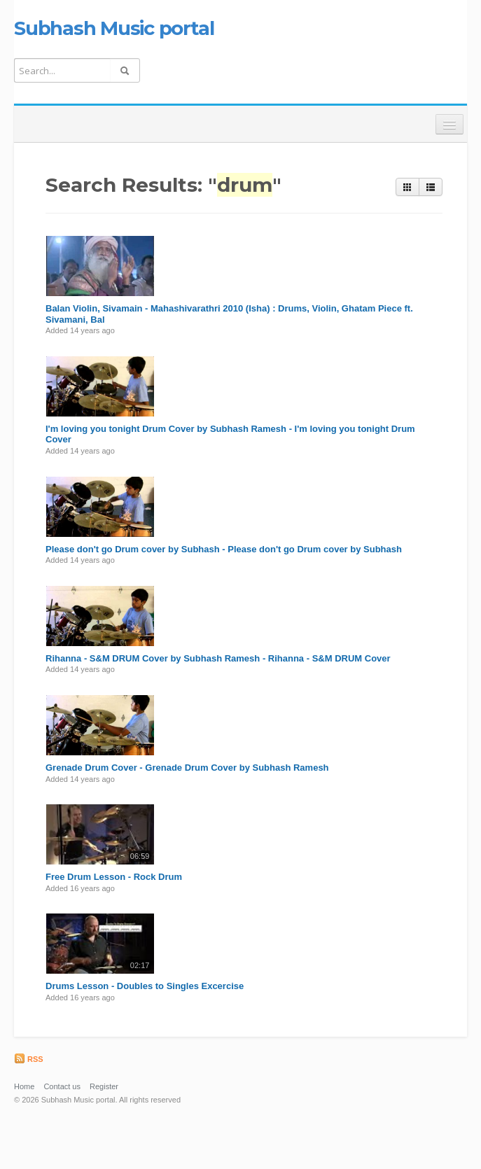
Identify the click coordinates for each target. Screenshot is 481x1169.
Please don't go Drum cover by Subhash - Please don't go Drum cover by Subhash (224, 549)
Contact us (62, 1086)
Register (104, 1086)
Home (24, 1086)
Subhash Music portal (114, 28)
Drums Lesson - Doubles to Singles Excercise (145, 986)
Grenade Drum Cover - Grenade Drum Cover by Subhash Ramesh (187, 767)
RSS (28, 1059)
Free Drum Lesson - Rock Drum (114, 877)
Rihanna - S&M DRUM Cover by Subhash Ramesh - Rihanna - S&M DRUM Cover (218, 658)
